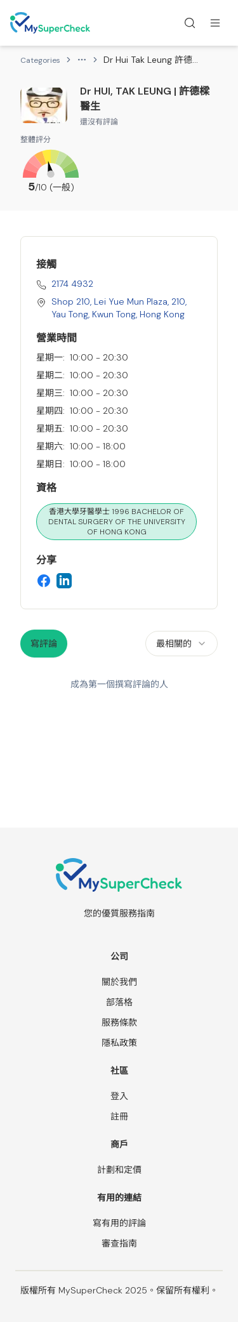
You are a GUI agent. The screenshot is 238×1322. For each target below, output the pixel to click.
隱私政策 (119, 1042)
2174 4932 (72, 283)
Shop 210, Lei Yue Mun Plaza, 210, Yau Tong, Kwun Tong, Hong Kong (119, 308)
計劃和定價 (119, 1169)
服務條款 (119, 1022)
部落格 (119, 1002)
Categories (40, 60)
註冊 (119, 1116)
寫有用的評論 (119, 1223)
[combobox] (181, 643)
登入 (119, 1096)
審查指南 (119, 1243)
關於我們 (119, 982)
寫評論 (43, 643)
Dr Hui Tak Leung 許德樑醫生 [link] (151, 59)
